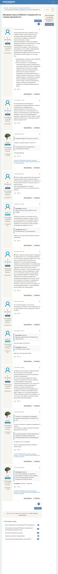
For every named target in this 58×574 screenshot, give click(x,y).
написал (24, 208)
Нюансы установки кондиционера (15, 536)
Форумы (6, 8)
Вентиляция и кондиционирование (20, 8)
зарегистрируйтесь (23, 513)
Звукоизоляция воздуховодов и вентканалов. (18, 539)
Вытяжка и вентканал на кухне (14, 533)
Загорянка (7, 40)
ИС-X (8, 212)
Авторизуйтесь (11, 513)
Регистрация (49, 24)
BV (8, 142)
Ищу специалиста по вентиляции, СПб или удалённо (20, 525)
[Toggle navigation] (53, 2)
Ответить (38, 20)
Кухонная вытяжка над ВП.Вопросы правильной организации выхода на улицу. (19, 529)
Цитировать (28, 94)
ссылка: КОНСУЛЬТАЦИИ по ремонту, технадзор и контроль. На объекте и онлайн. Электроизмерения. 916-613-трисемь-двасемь (27, 162)
